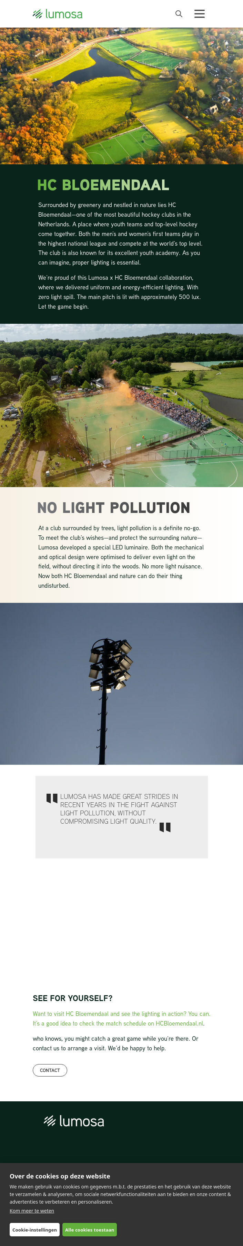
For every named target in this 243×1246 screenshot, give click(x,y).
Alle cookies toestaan (89, 1230)
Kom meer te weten (32, 1210)
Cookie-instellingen (34, 1230)
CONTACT (50, 1070)
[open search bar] (179, 14)
